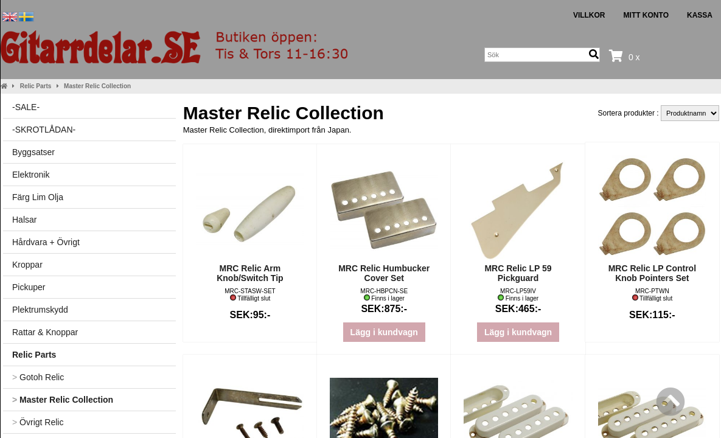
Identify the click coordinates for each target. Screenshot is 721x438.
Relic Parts (36, 86)
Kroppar (27, 264)
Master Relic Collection (97, 86)
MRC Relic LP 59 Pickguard (517, 273)
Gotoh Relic (38, 377)
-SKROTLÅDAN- (43, 129)
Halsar (24, 219)
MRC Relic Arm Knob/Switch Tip (250, 273)
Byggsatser (33, 152)
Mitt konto (646, 15)
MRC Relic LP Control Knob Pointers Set (652, 273)
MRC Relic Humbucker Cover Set (384, 273)
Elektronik (30, 174)
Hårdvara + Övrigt (46, 242)
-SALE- (26, 107)
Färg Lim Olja (37, 197)
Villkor (589, 15)
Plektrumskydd (40, 310)
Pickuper (28, 287)
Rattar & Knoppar (45, 332)
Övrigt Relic (37, 422)
